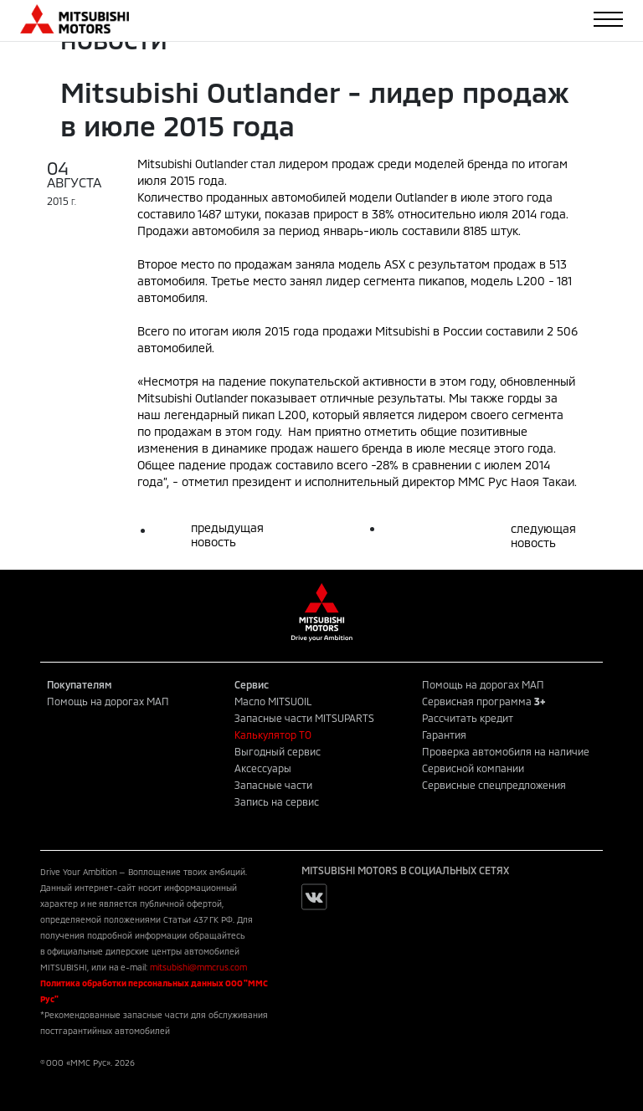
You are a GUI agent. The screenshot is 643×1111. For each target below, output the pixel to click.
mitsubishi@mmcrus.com (198, 967)
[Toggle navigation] (608, 19)
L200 (531, 281)
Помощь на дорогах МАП (108, 701)
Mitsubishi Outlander (192, 163)
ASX (394, 264)
